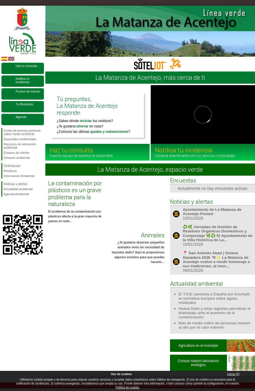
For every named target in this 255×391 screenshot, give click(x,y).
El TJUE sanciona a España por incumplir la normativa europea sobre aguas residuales (214, 298)
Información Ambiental (19, 176)
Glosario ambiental (17, 157)
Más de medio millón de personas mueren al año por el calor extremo (214, 325)
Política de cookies (127, 387)
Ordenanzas (12, 165)
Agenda (21, 117)
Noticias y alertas (15, 184)
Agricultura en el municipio (198, 346)
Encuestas (183, 180)
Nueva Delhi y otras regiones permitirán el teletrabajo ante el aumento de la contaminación (214, 312)
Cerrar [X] (233, 374)
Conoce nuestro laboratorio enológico (198, 363)
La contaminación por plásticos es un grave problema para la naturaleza (75, 193)
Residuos (10, 171)
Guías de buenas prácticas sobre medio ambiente (22, 132)
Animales (152, 235)
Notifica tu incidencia (22, 80)
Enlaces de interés (16, 152)
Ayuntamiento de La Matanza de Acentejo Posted (212, 211)
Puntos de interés (28, 91)
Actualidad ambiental (18, 189)
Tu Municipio (24, 104)
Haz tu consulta (26, 66)
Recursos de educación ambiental (20, 145)
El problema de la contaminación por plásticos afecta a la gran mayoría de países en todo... (74, 216)
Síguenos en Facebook (4, 205)
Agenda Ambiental (16, 194)
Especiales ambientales (20, 139)
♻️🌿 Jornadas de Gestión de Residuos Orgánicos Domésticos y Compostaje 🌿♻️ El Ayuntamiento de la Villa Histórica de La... (217, 233)
